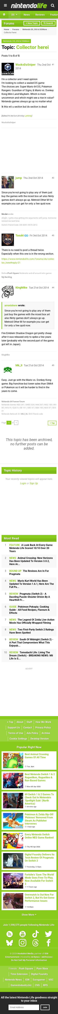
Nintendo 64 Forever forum (13, 401)
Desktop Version (39, 738)
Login (23, 483)
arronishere (10, 305)
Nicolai (5, 214)
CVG (37, 985)
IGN (27, 979)
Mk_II (18, 365)
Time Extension (19, 974)
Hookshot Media (25, 953)
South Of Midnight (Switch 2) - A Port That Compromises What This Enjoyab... (31, 642)
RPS (45, 985)
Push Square (13, 273)
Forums (9, 23)
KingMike (21, 287)
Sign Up (34, 483)
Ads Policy (32, 733)
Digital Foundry (39, 974)
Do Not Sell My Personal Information (29, 960)
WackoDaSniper (25, 64)
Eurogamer (39, 979)
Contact (27, 727)
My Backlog (7, 277)
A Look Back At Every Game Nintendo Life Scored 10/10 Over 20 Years (31, 548)
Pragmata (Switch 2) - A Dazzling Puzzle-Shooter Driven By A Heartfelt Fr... (29, 596)
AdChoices (46, 957)
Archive (46, 733)
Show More (29, 914)
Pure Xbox (42, 968)
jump (18, 177)
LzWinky (28, 116)
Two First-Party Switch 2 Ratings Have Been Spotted (31, 631)
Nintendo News (13, 979)
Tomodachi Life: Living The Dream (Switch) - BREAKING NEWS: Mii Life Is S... (31, 655)
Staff (29, 722)
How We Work (43, 722)
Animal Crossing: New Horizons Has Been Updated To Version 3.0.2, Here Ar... (31, 561)
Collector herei (32, 47)
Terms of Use (15, 733)
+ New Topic (32, 23)
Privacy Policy (43, 727)
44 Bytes (35, 957)
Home (6, 29)
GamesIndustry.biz (21, 985)
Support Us (14, 727)
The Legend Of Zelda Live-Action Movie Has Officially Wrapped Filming (31, 621)
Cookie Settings (18, 738)
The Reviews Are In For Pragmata (29, 572)
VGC (51, 979)
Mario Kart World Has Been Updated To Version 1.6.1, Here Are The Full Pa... (31, 583)
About (20, 722)
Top (10, 722)
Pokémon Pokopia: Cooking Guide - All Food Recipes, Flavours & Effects (29, 609)
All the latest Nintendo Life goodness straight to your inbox (29, 999)
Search (48, 23)
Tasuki (19, 235)
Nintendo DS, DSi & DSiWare (34, 29)
